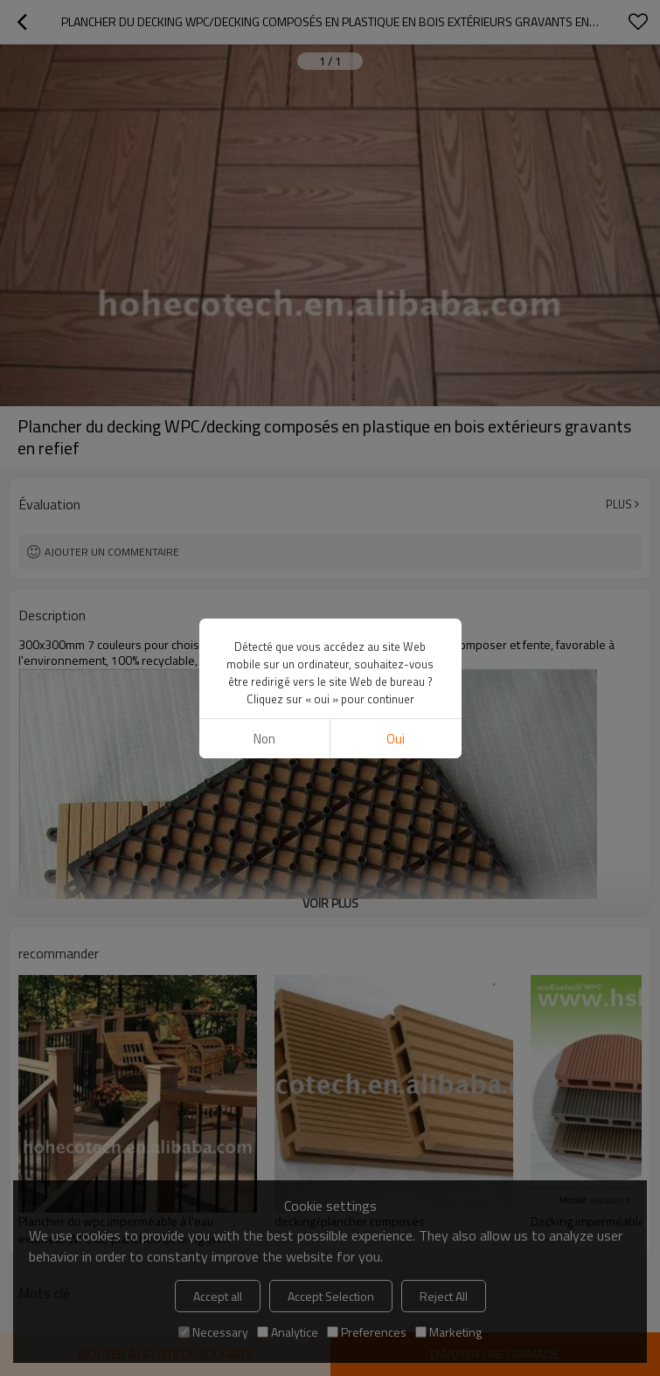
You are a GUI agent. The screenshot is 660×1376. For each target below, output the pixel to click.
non (264, 739)
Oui (395, 739)
